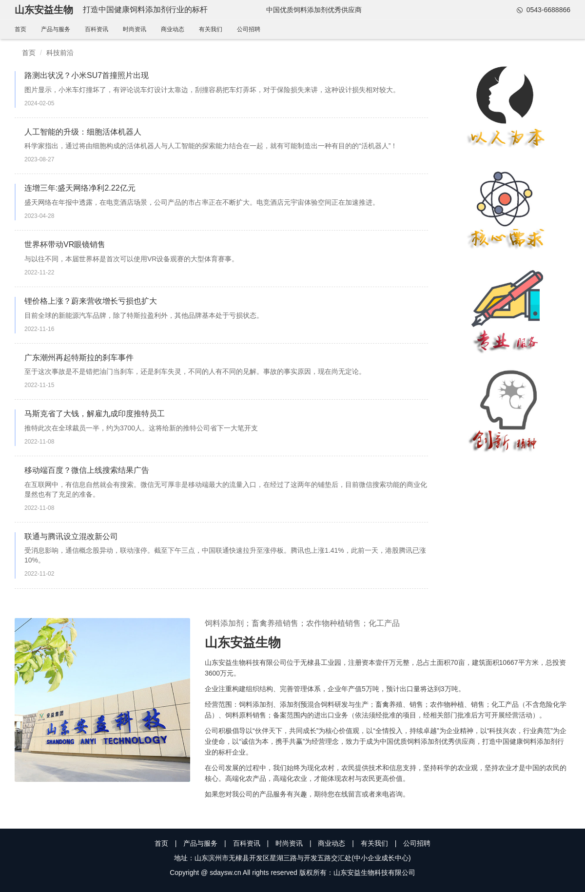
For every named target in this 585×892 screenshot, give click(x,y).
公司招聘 (248, 29)
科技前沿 (60, 53)
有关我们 (210, 29)
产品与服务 (55, 29)
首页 (20, 29)
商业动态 (172, 29)
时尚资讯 (134, 29)
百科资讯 (96, 29)
